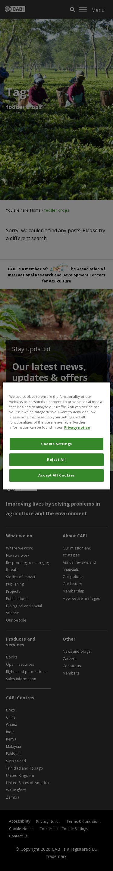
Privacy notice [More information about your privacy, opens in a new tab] (77, 427)
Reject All (56, 459)
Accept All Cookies (56, 475)
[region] (56, 435)
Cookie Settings (56, 443)
